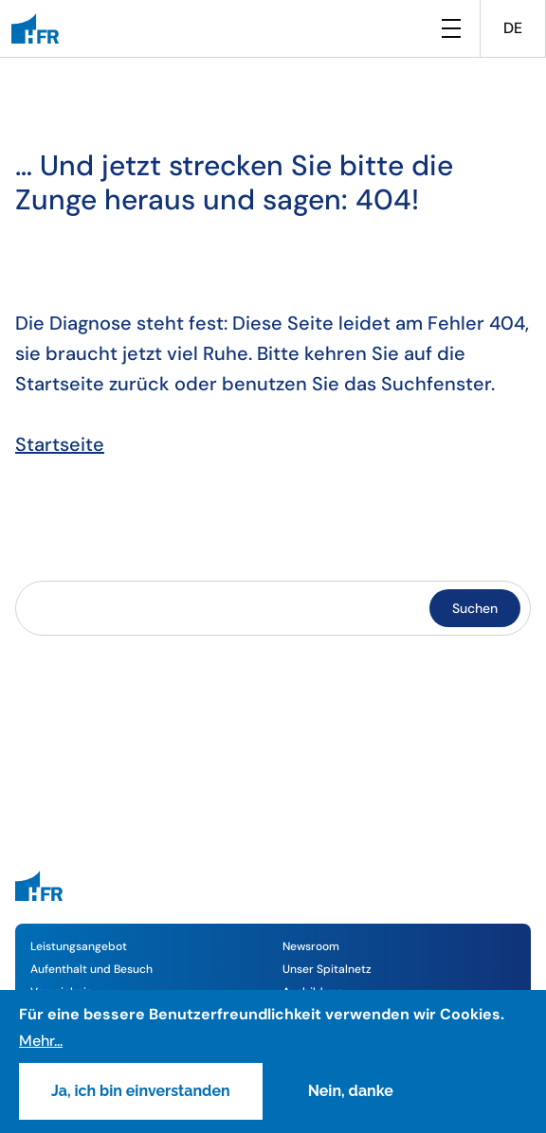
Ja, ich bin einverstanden (140, 1091)
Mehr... (41, 1041)
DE (512, 28)
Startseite (59, 444)
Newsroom (310, 946)
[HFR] (35, 28)
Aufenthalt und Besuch (91, 969)
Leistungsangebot (78, 946)
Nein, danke (350, 1091)
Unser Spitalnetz (327, 969)
